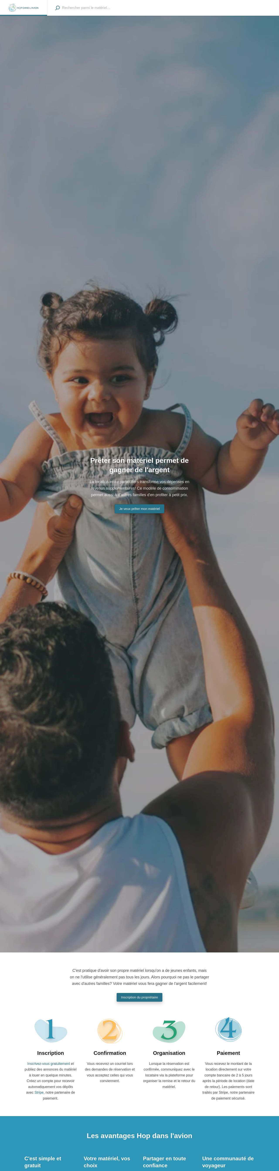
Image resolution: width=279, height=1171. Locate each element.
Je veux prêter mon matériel (139, 509)
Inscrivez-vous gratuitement (48, 1064)
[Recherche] (57, 8)
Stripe (39, 1092)
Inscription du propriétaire (139, 997)
